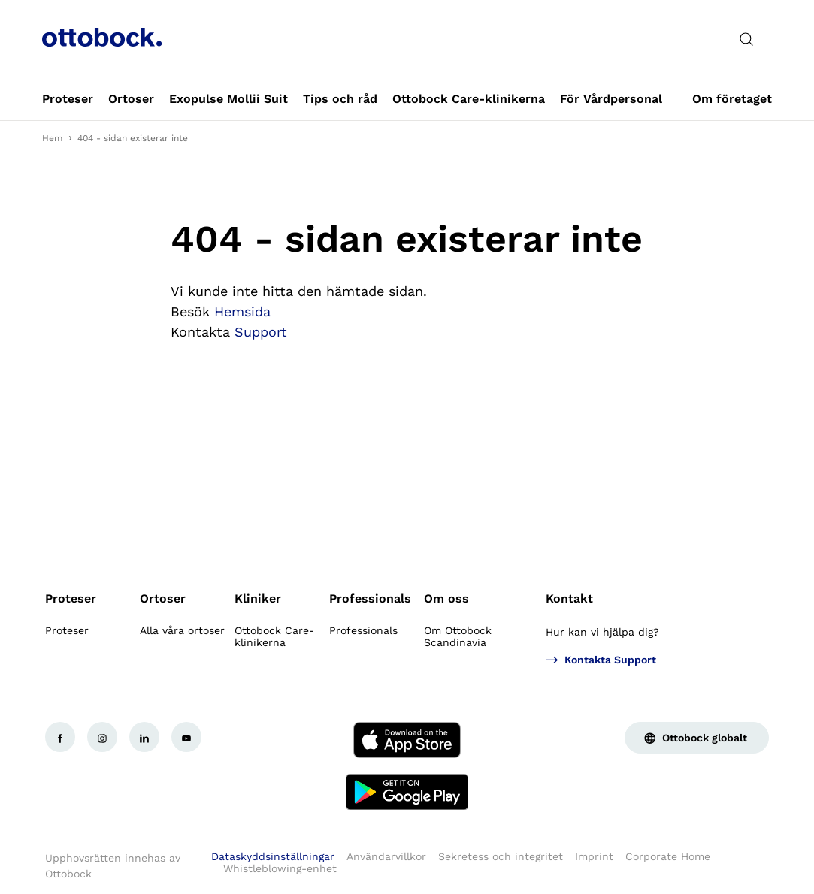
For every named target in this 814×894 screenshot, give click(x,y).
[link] (67, 99)
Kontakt (569, 598)
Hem (52, 138)
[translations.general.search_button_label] (746, 39)
